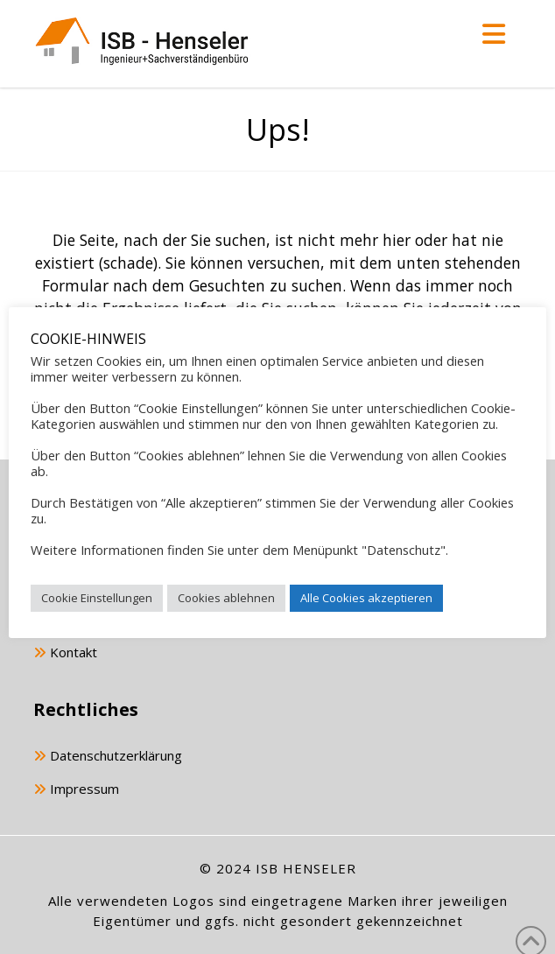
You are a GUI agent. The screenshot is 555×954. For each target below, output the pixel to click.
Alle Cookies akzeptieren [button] (366, 598)
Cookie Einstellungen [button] (96, 598)
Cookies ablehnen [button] (226, 598)
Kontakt (65, 653)
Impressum (76, 790)
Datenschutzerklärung (107, 757)
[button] (494, 34)
